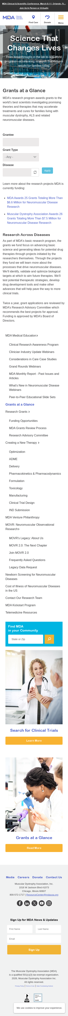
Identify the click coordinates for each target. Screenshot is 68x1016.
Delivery (14, 466)
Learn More (34, 740)
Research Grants (17, 411)
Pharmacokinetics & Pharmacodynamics (35, 473)
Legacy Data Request (23, 567)
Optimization (17, 451)
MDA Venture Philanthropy (22, 517)
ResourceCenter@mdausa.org (42, 894)
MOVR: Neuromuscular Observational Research (29, 527)
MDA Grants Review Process (27, 428)
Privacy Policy (19, 986)
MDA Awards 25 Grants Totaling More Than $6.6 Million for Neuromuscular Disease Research (35, 202)
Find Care (33, 18)
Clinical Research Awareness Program (34, 344)
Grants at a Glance (19, 404)
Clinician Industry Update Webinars (31, 351)
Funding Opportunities (23, 420)
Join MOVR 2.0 (19, 552)
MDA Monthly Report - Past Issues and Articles (34, 376)
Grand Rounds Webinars (25, 366)
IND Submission (19, 510)
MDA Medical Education (21, 335)
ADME (13, 459)
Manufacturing (18, 495)
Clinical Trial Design (22, 502)
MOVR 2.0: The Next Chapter (28, 545)
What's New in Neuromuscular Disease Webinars (34, 387)
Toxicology (16, 488)
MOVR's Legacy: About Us (26, 538)
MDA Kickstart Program (20, 605)
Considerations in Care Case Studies (33, 359)
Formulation (16, 480)
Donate (47, 18)
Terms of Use (30, 986)
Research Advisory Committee (28, 435)
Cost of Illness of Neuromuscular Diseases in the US (32, 588)
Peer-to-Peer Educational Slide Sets (32, 397)
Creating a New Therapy (22, 442)
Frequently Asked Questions (27, 560)
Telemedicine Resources (21, 612)
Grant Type (10, 149)
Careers (23, 877)
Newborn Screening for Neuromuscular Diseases (30, 577)
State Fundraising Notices (44, 986)
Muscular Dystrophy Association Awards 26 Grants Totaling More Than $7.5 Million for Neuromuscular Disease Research (35, 218)
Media (10, 877)
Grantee (8, 134)
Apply (47, 170)
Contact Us (54, 877)
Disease (8, 165)
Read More (34, 847)
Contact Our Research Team (23, 597)
